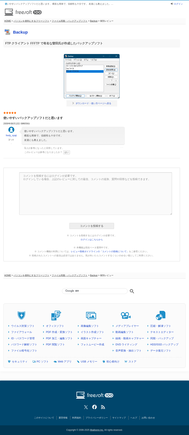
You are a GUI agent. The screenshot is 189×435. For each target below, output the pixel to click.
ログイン (178, 4)
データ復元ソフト (160, 350)
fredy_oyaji (11, 133)
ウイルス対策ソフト (23, 325)
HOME (7, 21)
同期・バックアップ (162, 338)
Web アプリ (65, 361)
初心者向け (112, 361)
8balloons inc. (97, 430)
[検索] (94, 290)
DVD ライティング (126, 344)
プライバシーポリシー (97, 417)
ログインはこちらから (92, 239)
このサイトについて (44, 417)
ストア (132, 361)
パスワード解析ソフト (24, 344)
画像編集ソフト (90, 325)
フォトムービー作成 (92, 344)
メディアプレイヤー (127, 325)
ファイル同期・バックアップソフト (69, 21)
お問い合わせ (148, 417)
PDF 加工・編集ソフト (59, 338)
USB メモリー (89, 361)
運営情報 (63, 417)
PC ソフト (43, 361)
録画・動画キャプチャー (130, 338)
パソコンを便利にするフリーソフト (31, 21)
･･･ (121, 147)
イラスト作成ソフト (92, 332)
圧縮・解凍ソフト (160, 325)
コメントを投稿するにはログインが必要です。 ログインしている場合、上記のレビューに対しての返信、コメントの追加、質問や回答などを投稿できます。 (95, 193)
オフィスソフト (55, 325)
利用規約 (76, 417)
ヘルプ (133, 417)
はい (66, 152)
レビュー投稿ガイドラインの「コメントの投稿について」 (100, 251)
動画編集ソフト (125, 332)
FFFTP (34, 43)
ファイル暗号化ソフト (24, 350)
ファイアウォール (21, 332)
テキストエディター (162, 332)
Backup (93, 21)
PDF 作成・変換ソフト (59, 332)
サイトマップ (119, 417)
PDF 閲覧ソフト (55, 344)
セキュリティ (20, 361)
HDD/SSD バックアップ (164, 344)
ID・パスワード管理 (23, 338)
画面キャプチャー (91, 338)
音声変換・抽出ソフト (129, 350)
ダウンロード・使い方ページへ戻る (91, 103)
